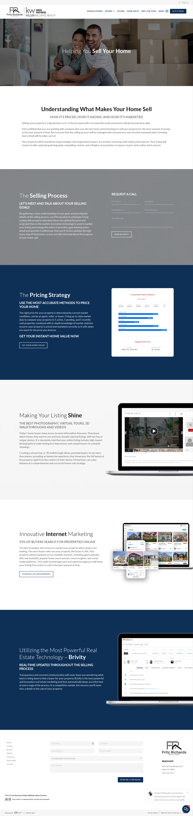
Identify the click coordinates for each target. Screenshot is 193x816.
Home (9, 743)
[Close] (187, 792)
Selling (9, 753)
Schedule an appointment (36, 574)
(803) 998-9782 (168, 773)
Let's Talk (178, 11)
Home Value (11, 760)
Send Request (121, 234)
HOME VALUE (133, 11)
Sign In (183, 2)
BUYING (110, 11)
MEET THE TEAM (148, 11)
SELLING (120, 11)
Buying (9, 750)
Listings (9, 746)
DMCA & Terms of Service (170, 813)
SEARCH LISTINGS (95, 11)
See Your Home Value (33, 345)
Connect (10, 764)
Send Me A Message (130, 780)
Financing (10, 757)
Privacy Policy (153, 813)
